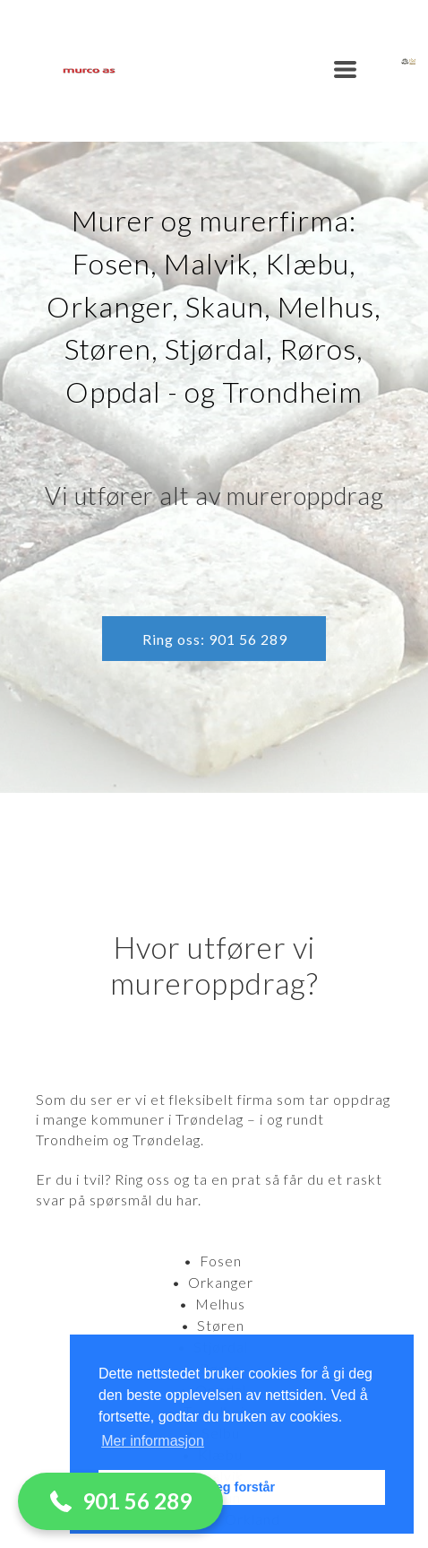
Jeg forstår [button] (242, 1487)
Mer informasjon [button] (152, 1440)
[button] (345, 69)
